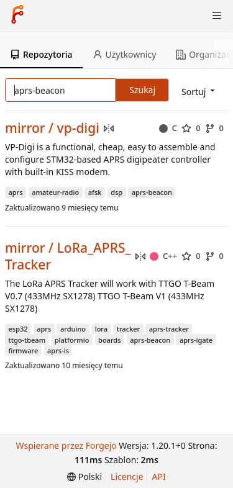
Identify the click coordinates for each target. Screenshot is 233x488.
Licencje (127, 476)
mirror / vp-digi (52, 128)
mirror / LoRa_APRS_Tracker (68, 256)
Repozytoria (41, 54)
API (159, 476)
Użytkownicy (125, 54)
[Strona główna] (17, 15)
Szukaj (142, 90)
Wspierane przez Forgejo (66, 445)
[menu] (84, 476)
